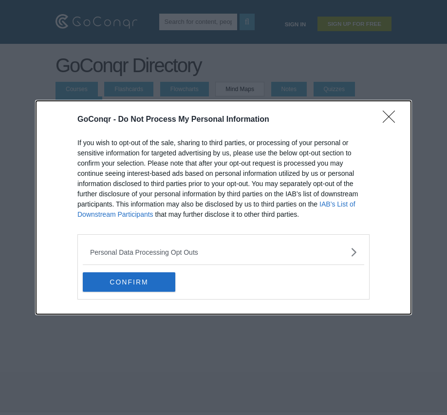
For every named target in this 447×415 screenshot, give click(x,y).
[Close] (392, 120)
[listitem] (223, 252)
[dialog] (223, 207)
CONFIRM (129, 282)
